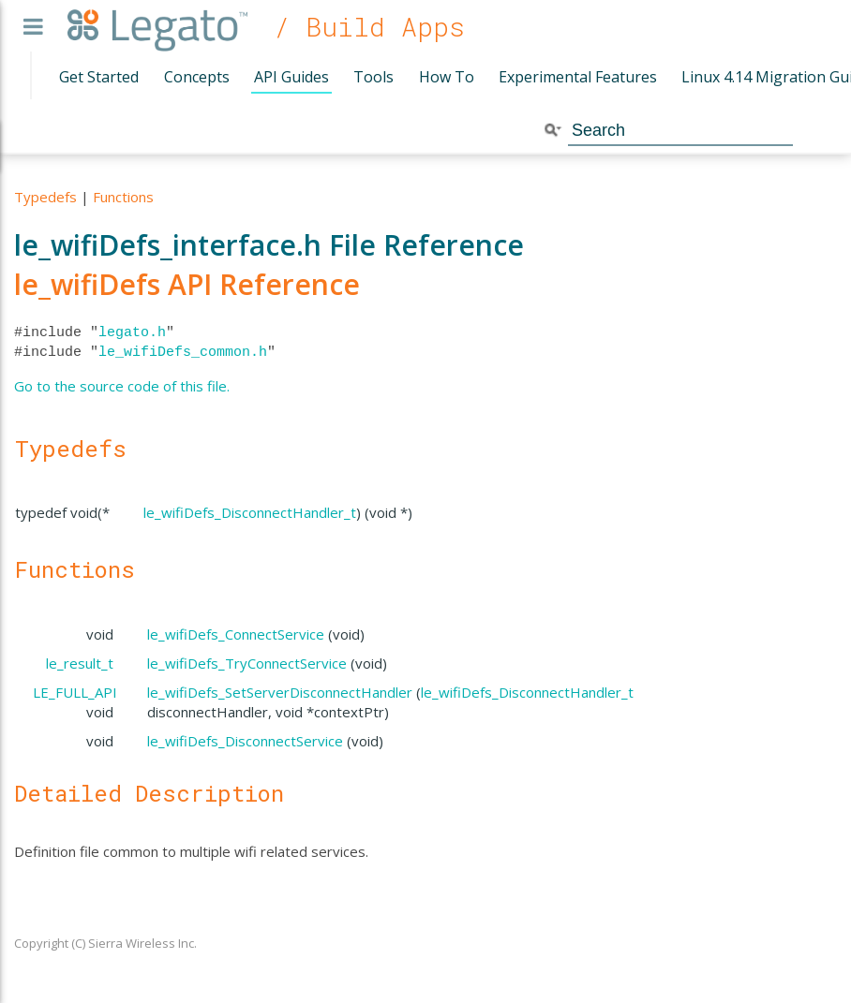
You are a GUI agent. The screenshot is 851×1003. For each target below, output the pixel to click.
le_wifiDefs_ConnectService (235, 634)
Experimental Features (578, 76)
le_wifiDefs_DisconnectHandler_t (249, 512)
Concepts (197, 76)
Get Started (99, 76)
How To (446, 76)
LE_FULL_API (75, 692)
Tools (373, 76)
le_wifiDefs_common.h (182, 352)
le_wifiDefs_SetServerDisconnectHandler (279, 692)
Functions (123, 196)
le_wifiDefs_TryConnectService (247, 663)
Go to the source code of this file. (122, 385)
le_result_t (79, 663)
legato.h (132, 332)
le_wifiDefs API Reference (187, 284)
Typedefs (45, 196)
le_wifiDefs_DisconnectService (245, 740)
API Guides (291, 76)
